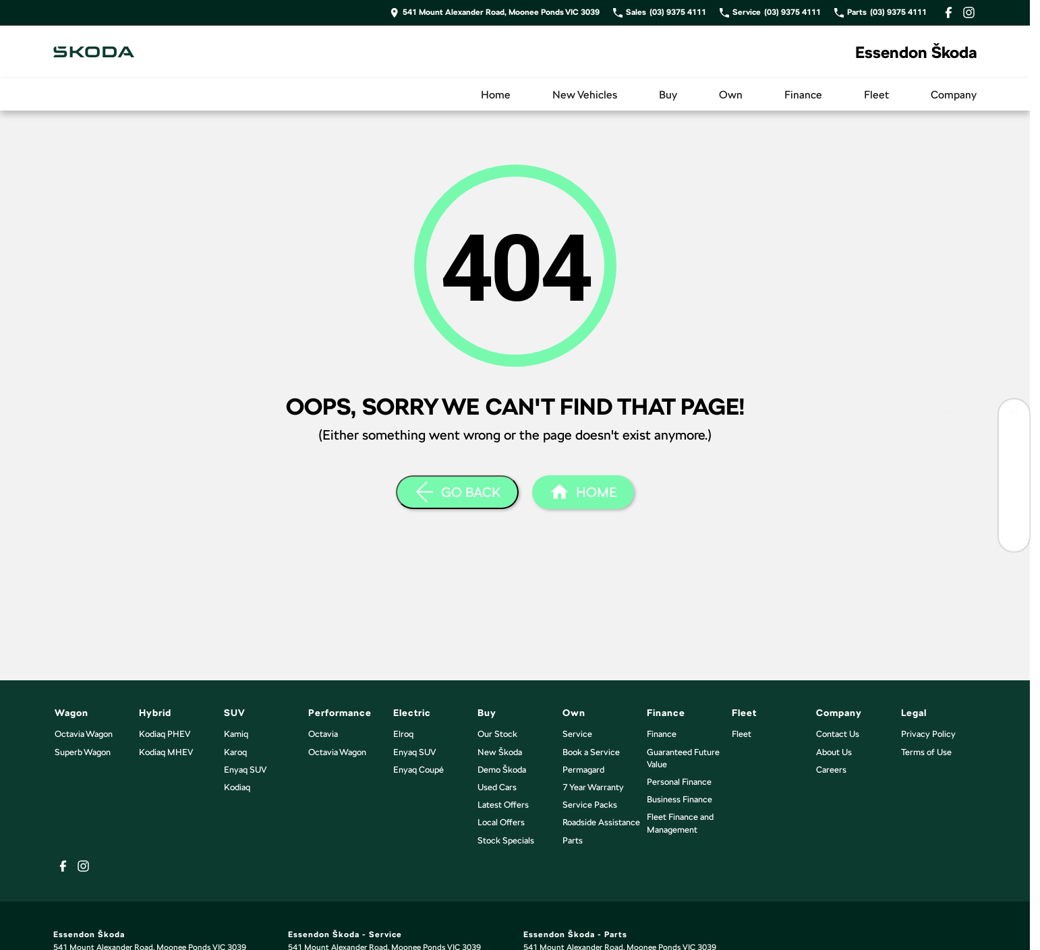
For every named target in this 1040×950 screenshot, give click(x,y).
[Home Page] (93, 52)
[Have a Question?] (1014, 536)
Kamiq (236, 734)
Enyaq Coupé (418, 770)
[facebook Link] (948, 12)
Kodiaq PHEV (164, 734)
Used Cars (497, 787)
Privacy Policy (928, 734)
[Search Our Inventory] (1014, 414)
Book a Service (591, 752)
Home (496, 94)
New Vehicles (584, 94)
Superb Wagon (83, 752)
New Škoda (500, 752)
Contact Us (837, 734)
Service (577, 734)
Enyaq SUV (245, 770)
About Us (834, 752)
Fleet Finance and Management (680, 823)
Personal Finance (679, 782)
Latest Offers (503, 805)
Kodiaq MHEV (166, 752)
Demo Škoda (502, 770)
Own (731, 94)
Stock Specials (506, 840)
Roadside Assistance (601, 822)
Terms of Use (926, 752)
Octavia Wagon (84, 734)
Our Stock (497, 734)
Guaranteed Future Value (683, 758)
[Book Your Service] (1014, 475)
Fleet (876, 94)
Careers (831, 770)
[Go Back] (457, 492)
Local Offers (501, 822)
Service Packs (589, 805)
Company (954, 94)
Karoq (235, 752)
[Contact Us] (495, 12)
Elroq (403, 734)
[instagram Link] (968, 12)
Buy (668, 94)
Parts (572, 840)
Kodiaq (237, 787)
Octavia (323, 734)
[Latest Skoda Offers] (1014, 505)
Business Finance (679, 799)
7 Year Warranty (593, 787)
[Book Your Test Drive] (1014, 444)
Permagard (583, 770)
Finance (803, 94)
